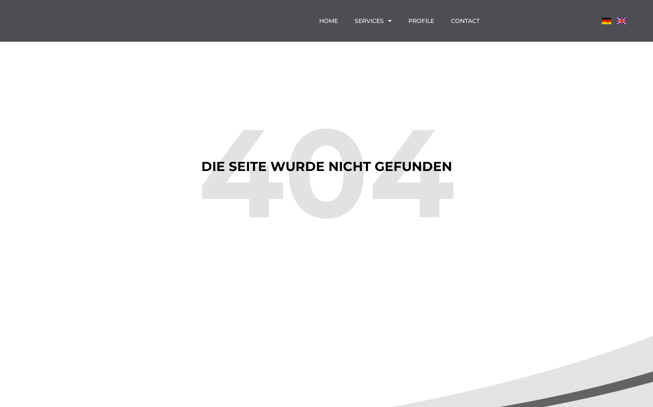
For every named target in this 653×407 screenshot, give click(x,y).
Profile (421, 21)
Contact (465, 21)
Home (328, 21)
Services (373, 21)
